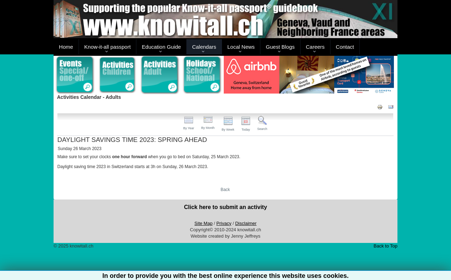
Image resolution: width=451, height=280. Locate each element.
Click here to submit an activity (225, 207)
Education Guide (161, 47)
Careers (315, 47)
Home (66, 47)
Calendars (204, 47)
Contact (345, 47)
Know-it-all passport (107, 47)
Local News (241, 47)
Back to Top (385, 246)
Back (225, 189)
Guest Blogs (280, 47)
